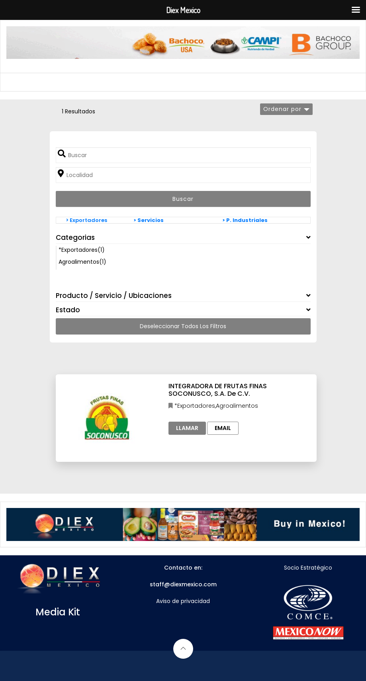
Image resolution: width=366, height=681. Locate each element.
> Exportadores (86, 220)
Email (223, 428)
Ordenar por (282, 109)
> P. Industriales (245, 220)
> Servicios (148, 220)
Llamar (187, 428)
